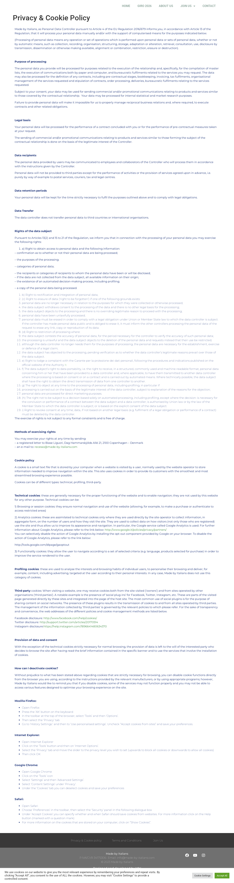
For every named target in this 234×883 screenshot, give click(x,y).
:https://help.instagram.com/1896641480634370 (75, 632)
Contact (209, 9)
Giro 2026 (144, 9)
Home (126, 9)
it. (66, 371)
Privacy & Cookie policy (86, 846)
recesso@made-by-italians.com (56, 453)
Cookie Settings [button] (202, 875)
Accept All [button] (222, 875)
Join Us (187, 9)
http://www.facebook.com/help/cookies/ (70, 624)
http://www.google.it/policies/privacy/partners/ (136, 535)
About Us (166, 9)
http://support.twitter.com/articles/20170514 (69, 628)
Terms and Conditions (126, 846)
